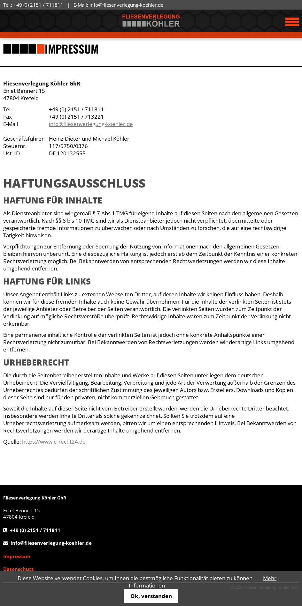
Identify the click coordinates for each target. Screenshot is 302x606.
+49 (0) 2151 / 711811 (38, 5)
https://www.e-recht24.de (54, 441)
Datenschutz (18, 569)
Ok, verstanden (151, 596)
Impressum (16, 556)
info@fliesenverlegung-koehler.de (126, 5)
